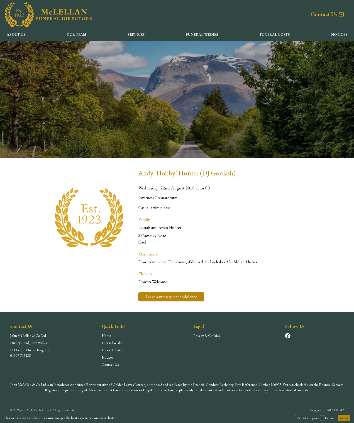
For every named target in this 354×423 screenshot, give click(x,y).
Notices (107, 357)
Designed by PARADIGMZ (327, 410)
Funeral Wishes (113, 342)
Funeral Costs (112, 350)
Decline (329, 418)
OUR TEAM (76, 34)
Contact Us (110, 364)
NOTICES (339, 34)
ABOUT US (16, 34)
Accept (344, 418)
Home (106, 335)
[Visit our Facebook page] (288, 335)
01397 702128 (20, 355)
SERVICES (136, 34)
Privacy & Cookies (206, 335)
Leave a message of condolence (171, 296)
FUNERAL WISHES (202, 34)
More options (308, 418)
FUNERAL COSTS (275, 34)
